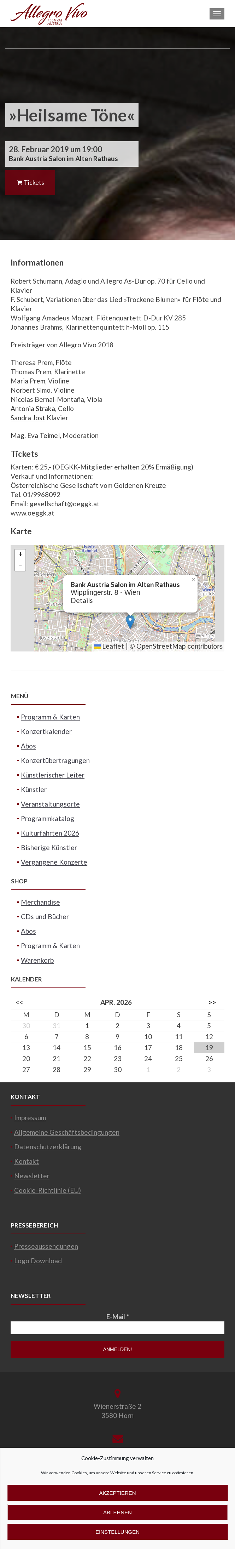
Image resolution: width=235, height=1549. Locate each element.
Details (82, 600)
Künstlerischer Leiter (52, 775)
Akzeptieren (117, 1493)
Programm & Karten (50, 717)
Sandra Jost (28, 418)
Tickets (30, 182)
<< (19, 1002)
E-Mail (117, 1316)
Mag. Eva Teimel (35, 435)
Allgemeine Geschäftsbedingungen (66, 1132)
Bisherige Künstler (49, 847)
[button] (130, 622)
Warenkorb (37, 960)
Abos (28, 746)
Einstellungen (117, 1532)
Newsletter (31, 1176)
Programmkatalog (47, 818)
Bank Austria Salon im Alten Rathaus (63, 158)
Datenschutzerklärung (47, 1147)
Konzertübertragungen (55, 760)
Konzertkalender (46, 731)
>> (212, 1002)
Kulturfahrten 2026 (50, 833)
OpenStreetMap (161, 646)
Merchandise (40, 902)
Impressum (30, 1118)
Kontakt (26, 1161)
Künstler (34, 789)
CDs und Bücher (45, 916)
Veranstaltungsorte (50, 804)
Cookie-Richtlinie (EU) (47, 1190)
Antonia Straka (33, 408)
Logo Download (38, 1261)
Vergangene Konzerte (54, 862)
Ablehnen (117, 1512)
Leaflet (109, 646)
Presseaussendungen (46, 1246)
